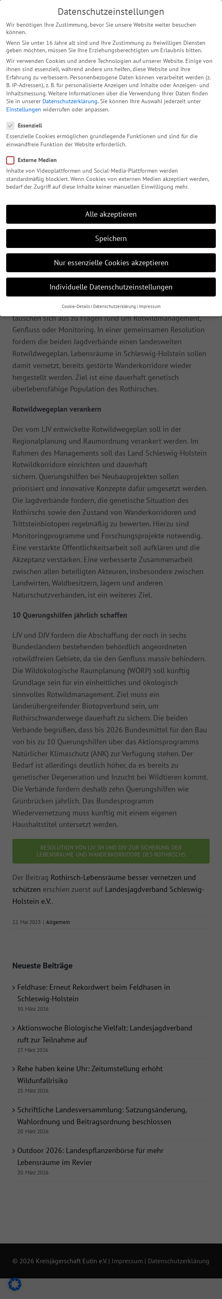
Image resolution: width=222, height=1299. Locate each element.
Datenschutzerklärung (70, 97)
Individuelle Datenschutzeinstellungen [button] (111, 282)
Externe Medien (35, 156)
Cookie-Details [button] (76, 302)
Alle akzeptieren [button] (111, 210)
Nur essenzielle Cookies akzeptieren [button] (111, 258)
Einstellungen (23, 105)
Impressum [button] (150, 302)
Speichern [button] (111, 234)
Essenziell (27, 121)
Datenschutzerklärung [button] (114, 302)
